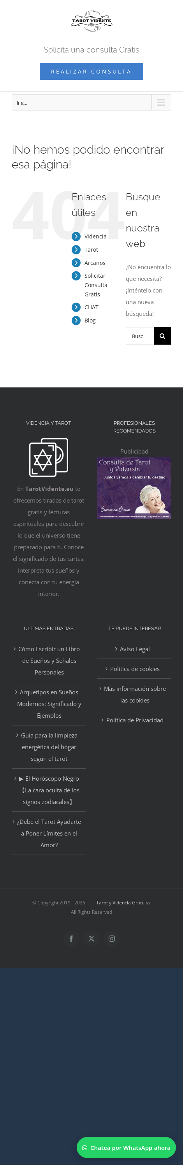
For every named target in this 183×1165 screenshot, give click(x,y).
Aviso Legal (135, 649)
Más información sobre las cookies (135, 694)
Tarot (91, 249)
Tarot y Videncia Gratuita (123, 902)
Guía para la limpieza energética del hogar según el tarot (49, 746)
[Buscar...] (140, 336)
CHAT (91, 307)
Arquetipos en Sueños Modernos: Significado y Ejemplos (49, 703)
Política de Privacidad (135, 720)
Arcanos (95, 262)
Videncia (95, 236)
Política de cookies (135, 669)
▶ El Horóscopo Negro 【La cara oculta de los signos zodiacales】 (49, 790)
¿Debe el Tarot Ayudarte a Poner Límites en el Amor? (49, 833)
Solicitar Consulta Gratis (95, 285)
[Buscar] (162, 336)
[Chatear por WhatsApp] (126, 1147)
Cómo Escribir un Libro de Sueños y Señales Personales (49, 660)
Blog (90, 320)
